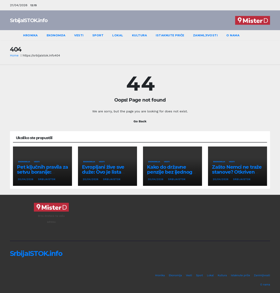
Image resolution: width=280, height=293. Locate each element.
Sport (98, 35)
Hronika (30, 35)
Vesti (79, 35)
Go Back (140, 121)
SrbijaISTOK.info (28, 20)
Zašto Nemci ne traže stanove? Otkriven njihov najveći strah (237, 172)
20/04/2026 (26, 179)
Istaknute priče (170, 35)
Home (14, 55)
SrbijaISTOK (46, 179)
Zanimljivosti (205, 35)
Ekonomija (56, 35)
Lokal (117, 35)
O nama (233, 35)
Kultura (139, 35)
